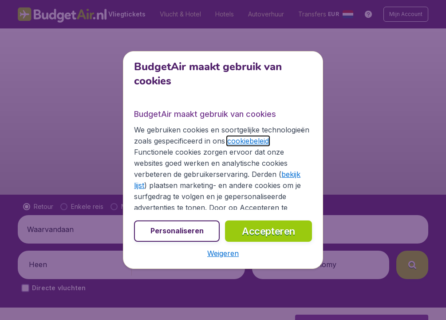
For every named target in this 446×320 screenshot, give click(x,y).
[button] (223, 253)
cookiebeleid (248, 140)
